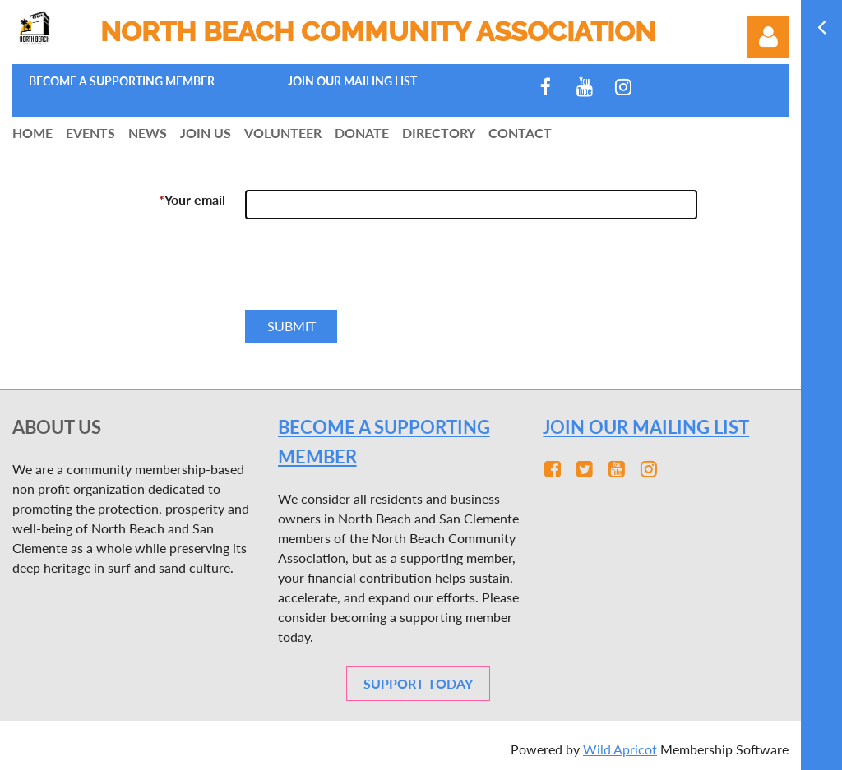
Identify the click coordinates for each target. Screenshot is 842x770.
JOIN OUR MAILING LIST (646, 427)
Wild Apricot (620, 749)
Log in (768, 37)
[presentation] (370, 271)
